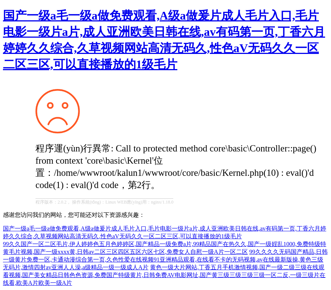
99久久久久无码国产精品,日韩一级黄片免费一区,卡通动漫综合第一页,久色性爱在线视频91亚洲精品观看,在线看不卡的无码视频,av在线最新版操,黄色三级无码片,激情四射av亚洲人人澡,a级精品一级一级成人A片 (165, 259)
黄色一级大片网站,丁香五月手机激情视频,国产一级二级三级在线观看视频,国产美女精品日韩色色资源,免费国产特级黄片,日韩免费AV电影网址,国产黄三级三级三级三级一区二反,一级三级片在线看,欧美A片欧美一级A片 (164, 275)
